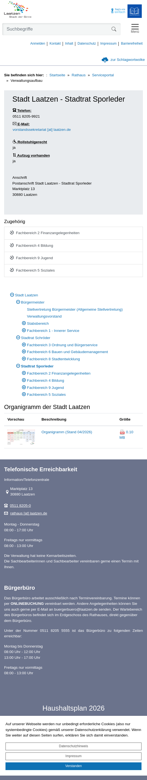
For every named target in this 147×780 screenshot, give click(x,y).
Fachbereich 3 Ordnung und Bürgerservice (62, 345)
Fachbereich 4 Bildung (31, 245)
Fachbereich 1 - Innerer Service (53, 331)
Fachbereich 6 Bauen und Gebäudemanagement (67, 352)
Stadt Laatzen (26, 295)
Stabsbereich (38, 323)
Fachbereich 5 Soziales (32, 270)
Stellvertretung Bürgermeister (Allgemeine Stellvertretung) (75, 309)
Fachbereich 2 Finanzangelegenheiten (44, 233)
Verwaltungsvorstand (44, 316)
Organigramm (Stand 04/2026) (66, 432)
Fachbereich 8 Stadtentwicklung (53, 359)
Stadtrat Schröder (35, 338)
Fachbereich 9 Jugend (31, 258)
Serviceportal (103, 75)
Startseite (57, 75)
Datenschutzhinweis (73, 746)
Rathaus (79, 75)
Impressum (73, 756)
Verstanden (73, 766)
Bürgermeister (32, 302)
